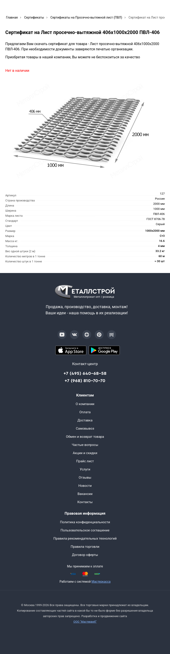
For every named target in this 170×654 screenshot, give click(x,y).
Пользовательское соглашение (85, 530)
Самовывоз (85, 428)
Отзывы (85, 478)
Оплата (85, 412)
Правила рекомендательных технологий (85, 538)
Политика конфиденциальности (85, 522)
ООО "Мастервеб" (85, 621)
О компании (85, 404)
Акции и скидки (85, 453)
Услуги (85, 469)
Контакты (85, 502)
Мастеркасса (100, 581)
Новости (85, 486)
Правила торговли (85, 547)
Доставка (85, 420)
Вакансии (85, 494)
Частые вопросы (85, 445)
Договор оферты (85, 555)
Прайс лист (85, 461)
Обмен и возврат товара (85, 437)
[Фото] (79, 130)
